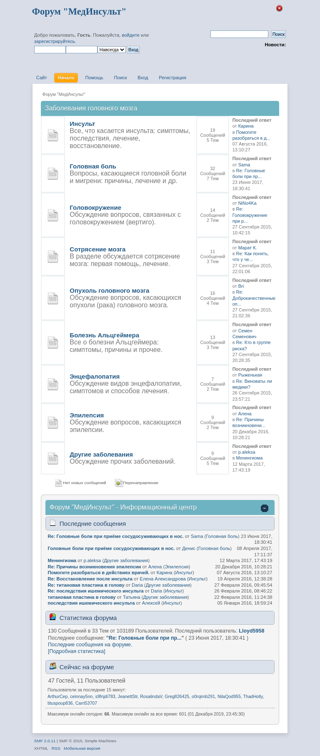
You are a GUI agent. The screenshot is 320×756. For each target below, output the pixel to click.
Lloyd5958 (251, 631)
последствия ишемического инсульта (91, 602)
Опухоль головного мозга (109, 290)
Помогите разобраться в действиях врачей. (98, 572)
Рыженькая (250, 374)
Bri (241, 286)
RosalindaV (151, 696)
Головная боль (93, 166)
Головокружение (95, 207)
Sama (244, 164)
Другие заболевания (101, 454)
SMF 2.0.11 (45, 740)
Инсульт (82, 123)
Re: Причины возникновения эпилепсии (94, 566)
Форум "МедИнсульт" (79, 11)
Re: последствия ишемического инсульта (95, 590)
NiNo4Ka (247, 203)
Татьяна (131, 597)
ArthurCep (58, 696)
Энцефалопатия (95, 376)
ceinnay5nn (81, 696)
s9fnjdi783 (105, 696)
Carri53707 (86, 703)
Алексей (151, 602)
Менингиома (249, 457)
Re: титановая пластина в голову (86, 585)
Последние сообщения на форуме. (90, 645)
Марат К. (247, 247)
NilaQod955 (229, 696)
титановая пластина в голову (81, 597)
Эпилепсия (87, 415)
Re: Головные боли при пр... (145, 638)
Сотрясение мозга (97, 249)
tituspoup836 (60, 703)
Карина (246, 125)
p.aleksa (246, 452)
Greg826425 (177, 696)
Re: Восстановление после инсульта (90, 578)
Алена (245, 413)
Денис (188, 548)
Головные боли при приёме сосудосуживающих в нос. (111, 548)
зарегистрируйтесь (54, 41)
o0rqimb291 (203, 696)
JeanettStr (128, 696)
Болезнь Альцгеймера (104, 335)
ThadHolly (253, 696)
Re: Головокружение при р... (250, 215)
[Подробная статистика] (76, 651)
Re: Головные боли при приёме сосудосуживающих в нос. (115, 536)
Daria (137, 585)
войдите (130, 35)
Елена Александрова (162, 578)
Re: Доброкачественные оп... (254, 297)
